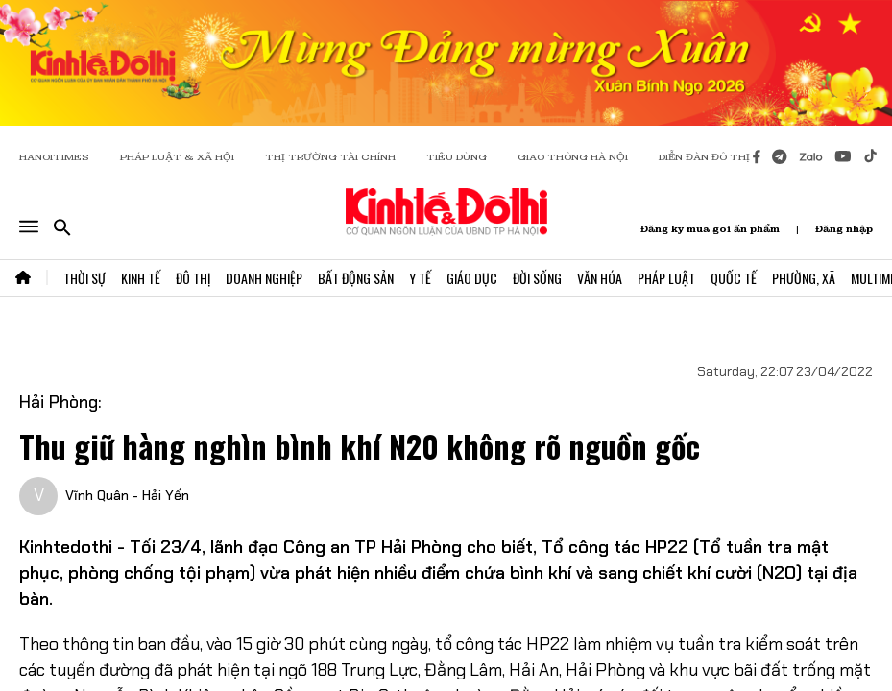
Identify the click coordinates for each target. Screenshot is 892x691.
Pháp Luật (666, 278)
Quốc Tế (734, 278)
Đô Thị (193, 278)
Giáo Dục (471, 278)
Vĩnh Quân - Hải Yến (127, 495)
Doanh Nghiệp (264, 278)
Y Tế (420, 278)
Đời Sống (537, 278)
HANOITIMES (54, 157)
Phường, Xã (803, 278)
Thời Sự (84, 278)
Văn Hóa (599, 278)
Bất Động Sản (356, 278)
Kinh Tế (140, 278)
